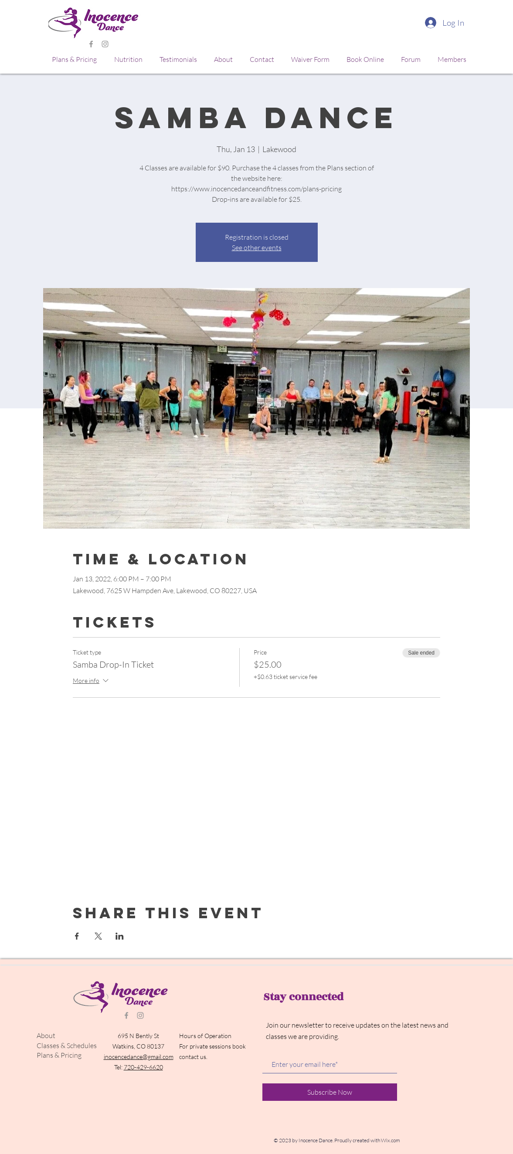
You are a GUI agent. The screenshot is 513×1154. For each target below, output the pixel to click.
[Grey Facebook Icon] (91, 44)
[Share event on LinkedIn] (120, 936)
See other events (257, 247)
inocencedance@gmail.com (138, 1056)
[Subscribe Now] (329, 1092)
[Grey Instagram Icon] (105, 44)
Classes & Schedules (67, 1045)
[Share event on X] (98, 936)
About (46, 1035)
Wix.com (390, 1140)
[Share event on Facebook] (77, 936)
